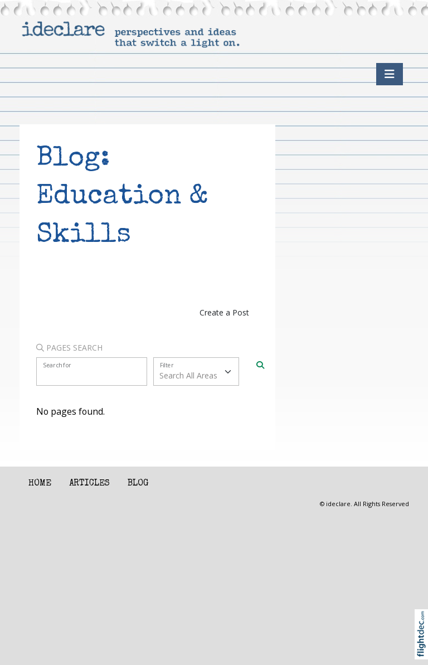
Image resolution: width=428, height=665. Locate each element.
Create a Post (224, 312)
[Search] (260, 364)
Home (39, 483)
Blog (138, 483)
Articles (89, 483)
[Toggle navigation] (389, 74)
